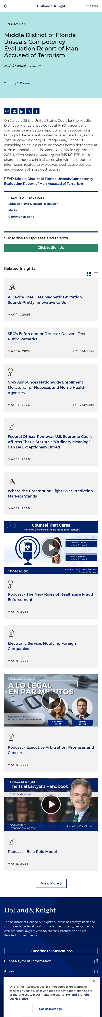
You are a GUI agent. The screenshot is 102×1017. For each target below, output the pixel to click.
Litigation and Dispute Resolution (33, 204)
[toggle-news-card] (89, 274)
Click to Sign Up (51, 248)
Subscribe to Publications (51, 951)
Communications (21, 217)
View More (50, 883)
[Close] (93, 989)
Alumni (10, 971)
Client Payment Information (28, 961)
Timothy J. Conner (17, 83)
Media (13, 210)
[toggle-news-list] (96, 274)
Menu (94, 6)
